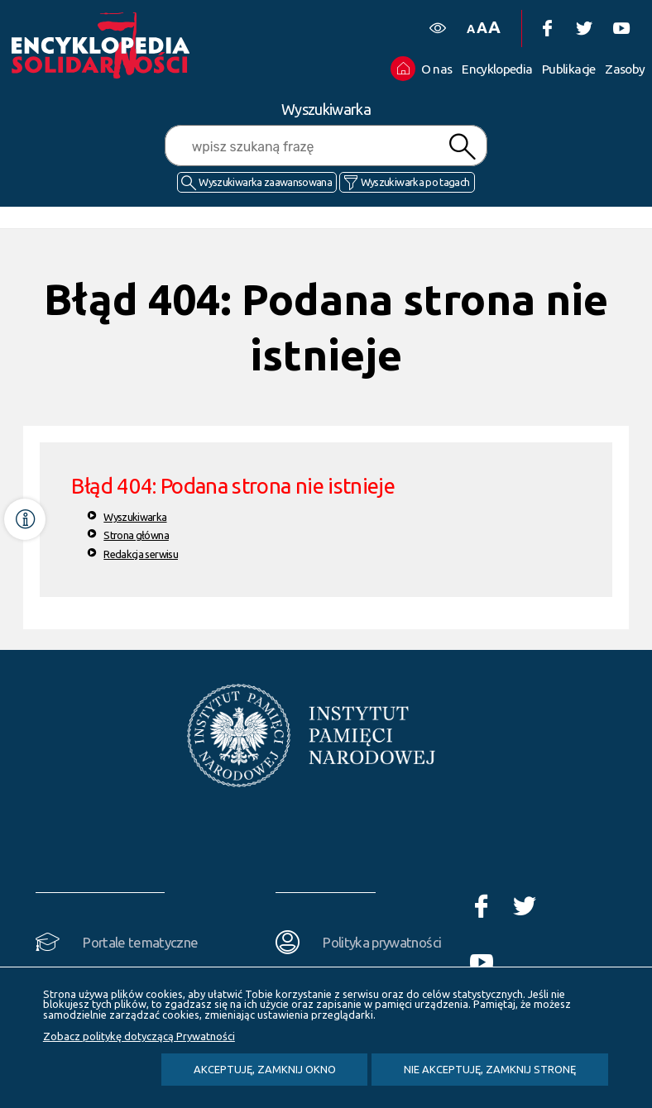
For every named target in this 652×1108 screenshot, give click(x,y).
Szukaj (461, 146)
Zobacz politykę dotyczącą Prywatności (139, 1036)
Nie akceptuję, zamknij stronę (490, 1069)
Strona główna (136, 535)
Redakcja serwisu (140, 554)
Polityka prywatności (382, 942)
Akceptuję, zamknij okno (265, 1069)
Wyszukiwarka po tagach (415, 182)
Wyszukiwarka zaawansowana (265, 182)
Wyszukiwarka (134, 517)
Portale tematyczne (140, 942)
